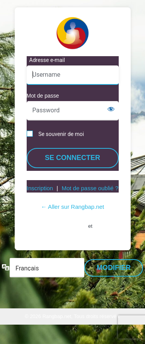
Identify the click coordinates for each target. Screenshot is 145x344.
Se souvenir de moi (61, 134)
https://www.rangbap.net (73, 33)
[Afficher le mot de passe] (111, 109)
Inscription (40, 188)
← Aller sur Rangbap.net (72, 206)
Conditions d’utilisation (58, 225)
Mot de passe (43, 96)
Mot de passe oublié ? (89, 188)
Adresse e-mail (47, 60)
